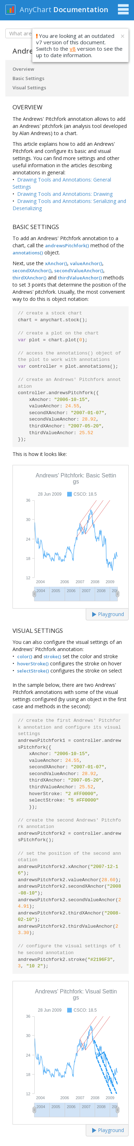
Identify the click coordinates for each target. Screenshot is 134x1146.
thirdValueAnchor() (80, 277)
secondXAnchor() (32, 270)
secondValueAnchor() (78, 270)
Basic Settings (28, 78)
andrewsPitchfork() (67, 245)
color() (24, 656)
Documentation (80, 9)
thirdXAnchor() (29, 277)
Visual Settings (29, 87)
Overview (23, 69)
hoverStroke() (33, 663)
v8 (73, 48)
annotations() (28, 252)
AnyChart (35, 9)
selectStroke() (33, 671)
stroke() (52, 656)
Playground (108, 614)
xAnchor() (56, 263)
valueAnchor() (86, 263)
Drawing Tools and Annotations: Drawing (65, 193)
